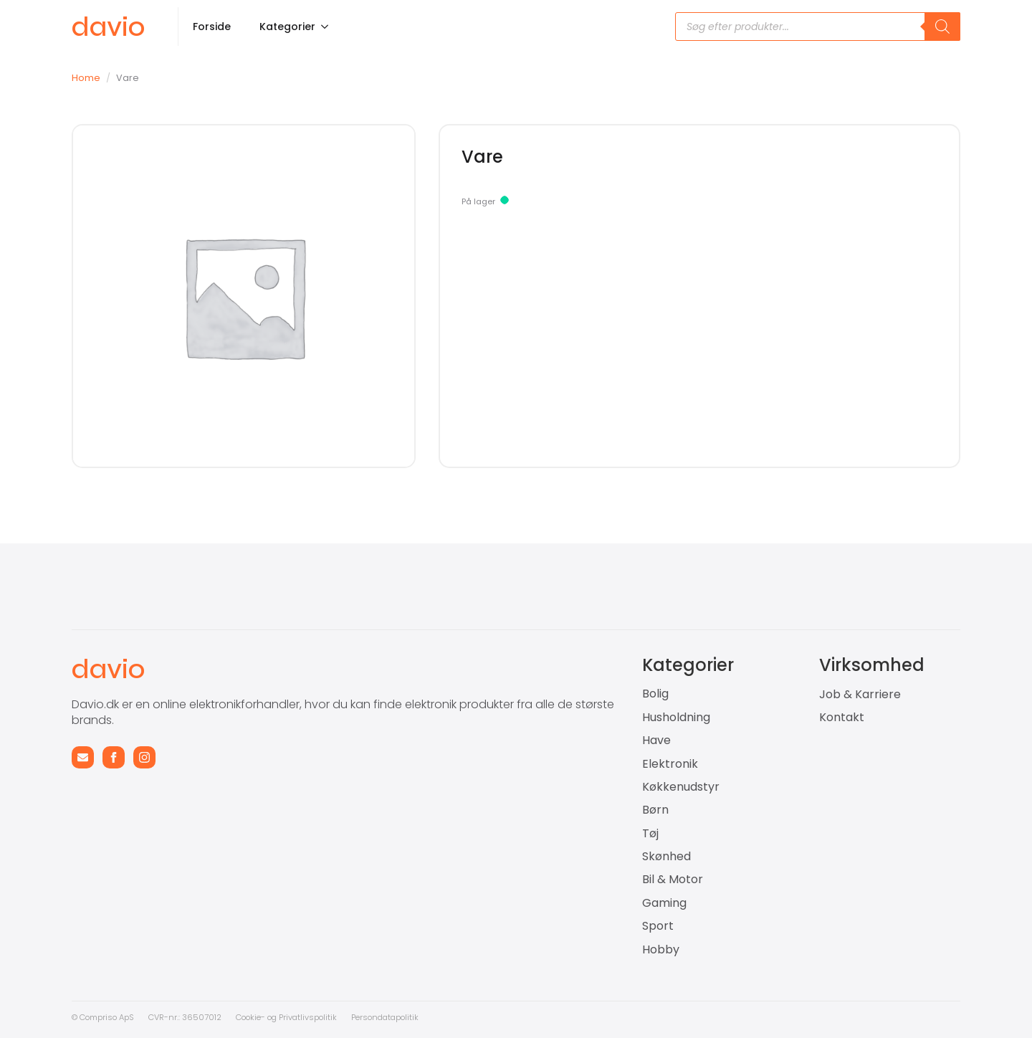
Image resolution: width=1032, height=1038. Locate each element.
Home (86, 78)
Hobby (660, 950)
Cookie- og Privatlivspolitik (286, 1017)
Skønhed (666, 857)
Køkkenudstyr (681, 787)
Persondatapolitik (385, 1017)
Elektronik (670, 764)
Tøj (650, 834)
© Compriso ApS (103, 1017)
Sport (658, 926)
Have (656, 740)
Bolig (655, 694)
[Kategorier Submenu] (329, 26)
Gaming (664, 903)
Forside (212, 26)
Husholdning (676, 717)
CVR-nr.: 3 (167, 1017)
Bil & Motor (672, 879)
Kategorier (287, 26)
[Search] (942, 26)
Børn (655, 810)
